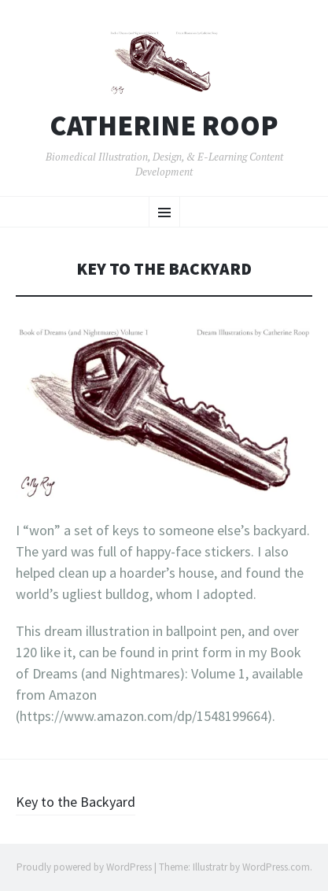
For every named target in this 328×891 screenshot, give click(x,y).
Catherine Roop (164, 126)
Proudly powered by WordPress (84, 867)
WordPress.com (276, 867)
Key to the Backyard (75, 802)
